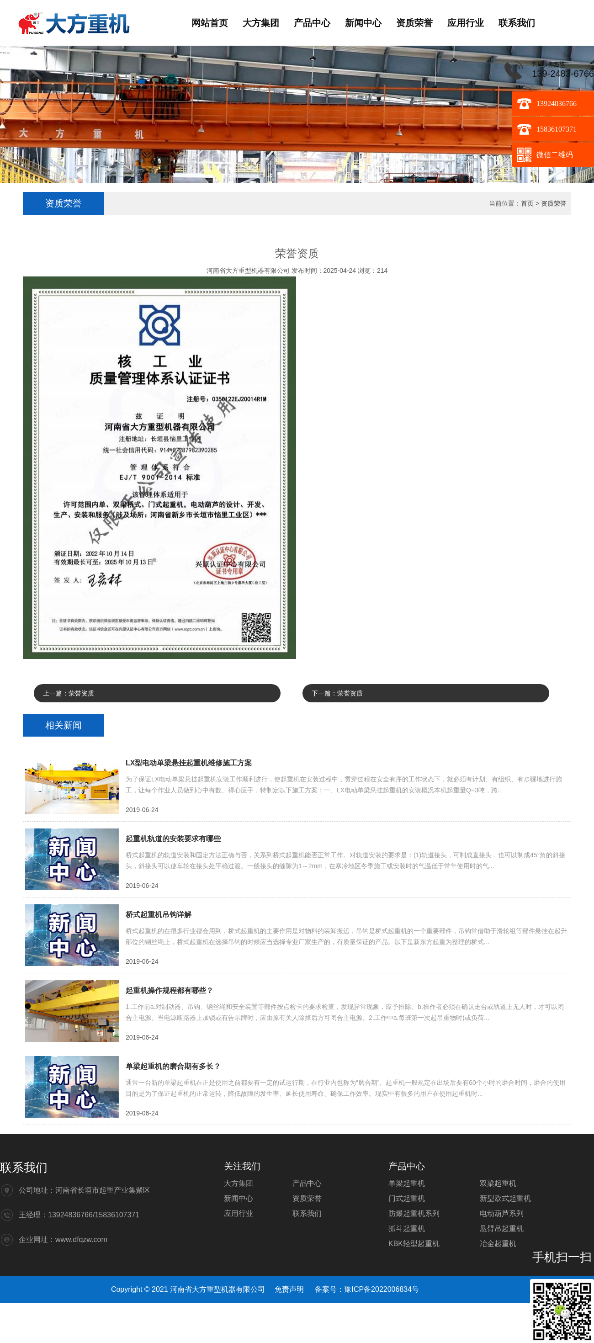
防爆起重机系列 (414, 1213)
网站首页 (209, 23)
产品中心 (312, 23)
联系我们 (517, 23)
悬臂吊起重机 (502, 1228)
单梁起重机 (406, 1183)
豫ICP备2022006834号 (381, 1289)
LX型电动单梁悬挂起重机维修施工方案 (189, 763)
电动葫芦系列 (502, 1213)
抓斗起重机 (406, 1228)
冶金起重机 (498, 1243)
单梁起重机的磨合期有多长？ (173, 1066)
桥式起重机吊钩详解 (158, 914)
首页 (527, 203)
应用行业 (465, 23)
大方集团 (261, 23)
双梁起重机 (498, 1183)
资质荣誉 (414, 23)
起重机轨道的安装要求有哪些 (173, 839)
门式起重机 (406, 1198)
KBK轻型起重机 (414, 1243)
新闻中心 (363, 23)
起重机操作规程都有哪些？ (169, 990)
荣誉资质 (81, 693)
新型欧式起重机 (505, 1198)
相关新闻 (63, 725)
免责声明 (289, 1289)
